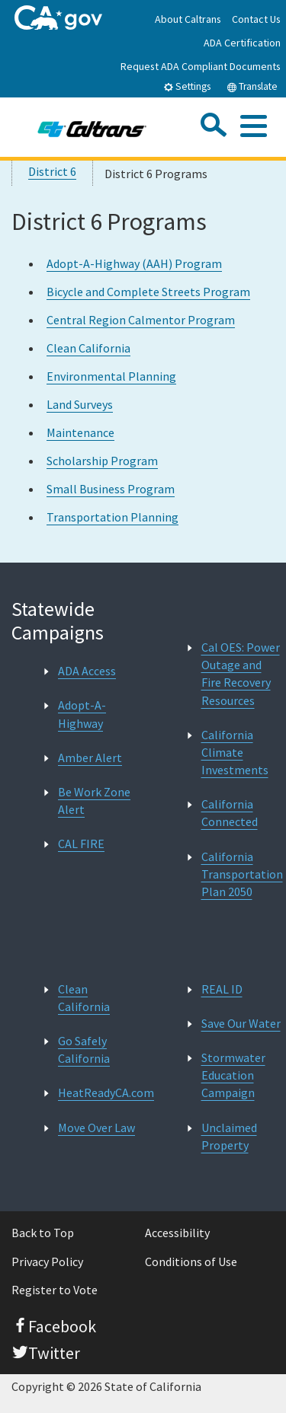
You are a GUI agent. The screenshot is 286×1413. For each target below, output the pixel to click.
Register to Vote (54, 1289)
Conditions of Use (191, 1261)
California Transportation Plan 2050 (242, 874)
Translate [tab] (252, 86)
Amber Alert (90, 757)
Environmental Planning (111, 376)
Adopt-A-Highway (82, 713)
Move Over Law (96, 1127)
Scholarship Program (102, 460)
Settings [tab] (186, 86)
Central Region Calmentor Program (141, 319)
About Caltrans (188, 19)
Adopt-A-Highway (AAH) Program (134, 263)
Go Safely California (84, 1049)
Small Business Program (111, 488)
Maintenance (80, 432)
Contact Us (256, 19)
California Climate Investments (234, 752)
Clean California (88, 348)
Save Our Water (241, 1023)
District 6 (52, 171)
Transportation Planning (112, 517)
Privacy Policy (47, 1261)
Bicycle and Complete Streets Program (148, 291)
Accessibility (177, 1232)
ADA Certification (242, 42)
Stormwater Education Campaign (233, 1075)
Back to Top (42, 1232)
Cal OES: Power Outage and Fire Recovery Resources (240, 674)
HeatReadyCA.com (106, 1092)
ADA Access (87, 670)
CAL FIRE (81, 843)
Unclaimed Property (229, 1136)
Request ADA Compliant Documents (201, 66)
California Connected (229, 812)
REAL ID (222, 989)
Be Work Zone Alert (94, 800)
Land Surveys (80, 404)
